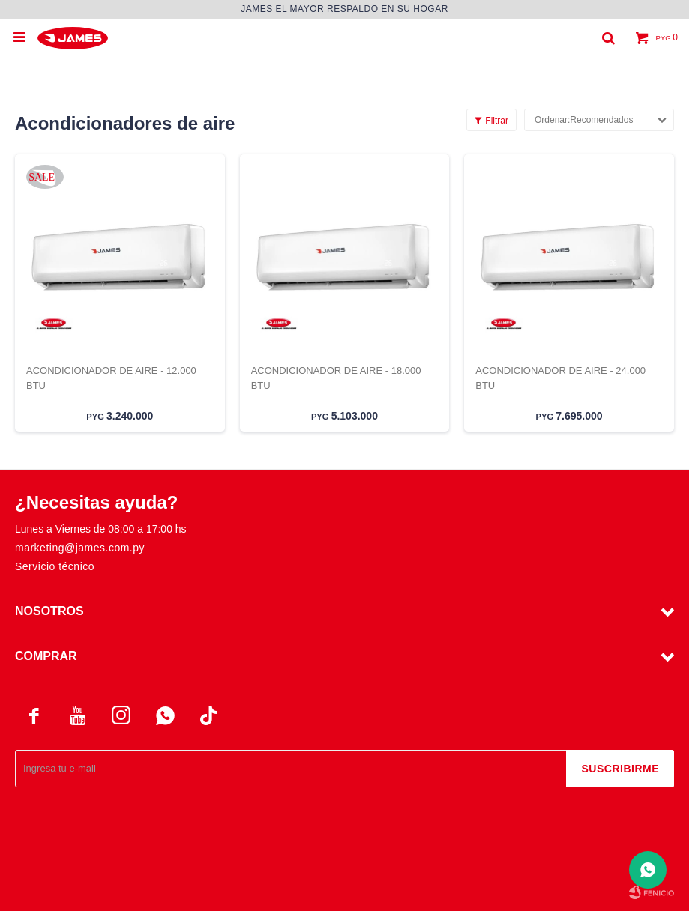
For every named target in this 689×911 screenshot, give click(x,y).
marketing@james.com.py (80, 548)
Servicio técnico (54, 566)
